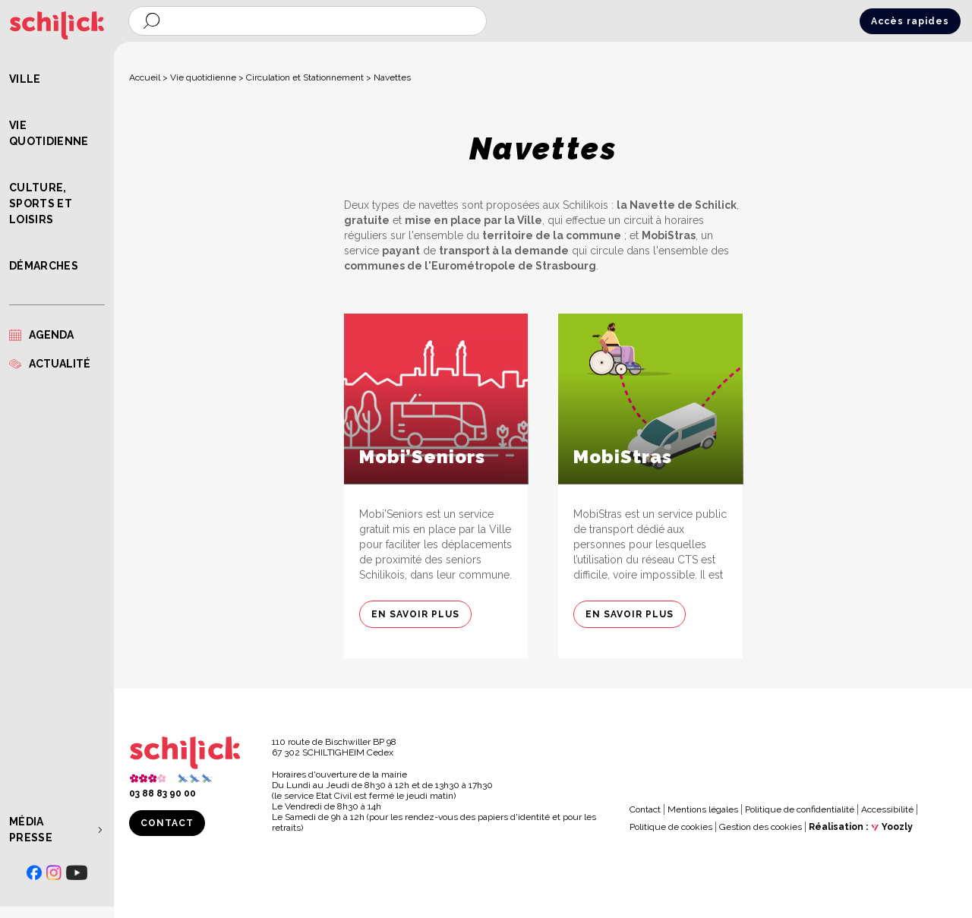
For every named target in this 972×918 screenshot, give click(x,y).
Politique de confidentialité (799, 809)
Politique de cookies (671, 827)
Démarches (43, 266)
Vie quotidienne (49, 133)
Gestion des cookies (760, 827)
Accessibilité (887, 809)
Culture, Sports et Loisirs (40, 203)
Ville (25, 79)
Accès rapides (910, 21)
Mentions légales (702, 809)
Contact (167, 823)
